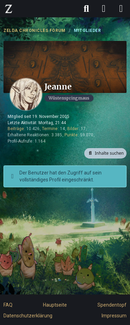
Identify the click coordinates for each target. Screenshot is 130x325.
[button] (105, 153)
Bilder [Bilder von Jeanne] (72, 128)
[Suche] (86, 9)
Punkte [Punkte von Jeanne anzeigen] (71, 134)
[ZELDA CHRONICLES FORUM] (8, 9)
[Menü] (121, 9)
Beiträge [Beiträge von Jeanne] (16, 128)
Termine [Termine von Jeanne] (50, 128)
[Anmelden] (104, 8)
